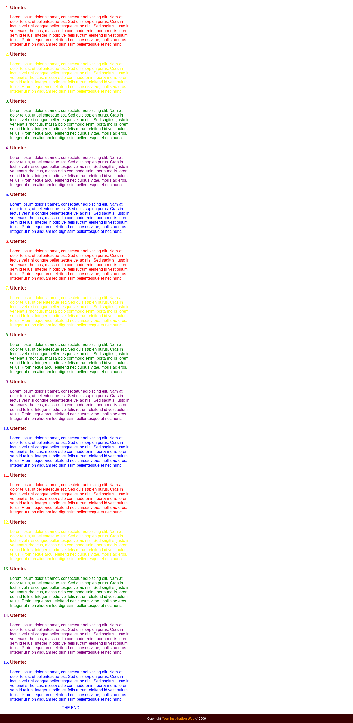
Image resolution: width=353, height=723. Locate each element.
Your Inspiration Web (178, 718)
